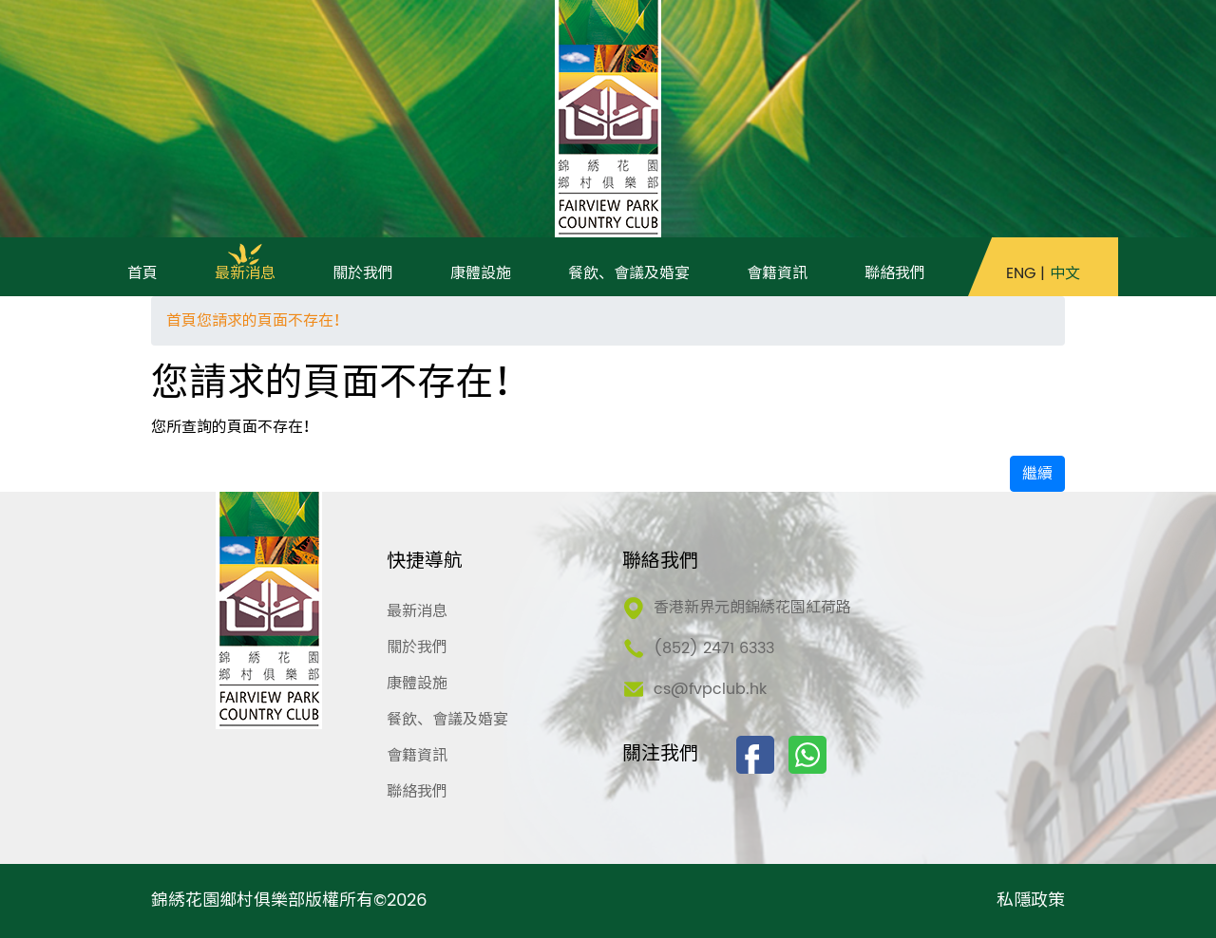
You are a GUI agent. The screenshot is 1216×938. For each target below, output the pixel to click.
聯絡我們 (417, 791)
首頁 (181, 321)
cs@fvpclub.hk (710, 689)
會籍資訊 (417, 755)
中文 (1065, 273)
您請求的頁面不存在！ (273, 321)
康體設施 (417, 683)
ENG (1021, 273)
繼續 (1037, 473)
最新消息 (417, 611)
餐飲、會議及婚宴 (447, 719)
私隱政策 (1031, 901)
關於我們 (417, 647)
